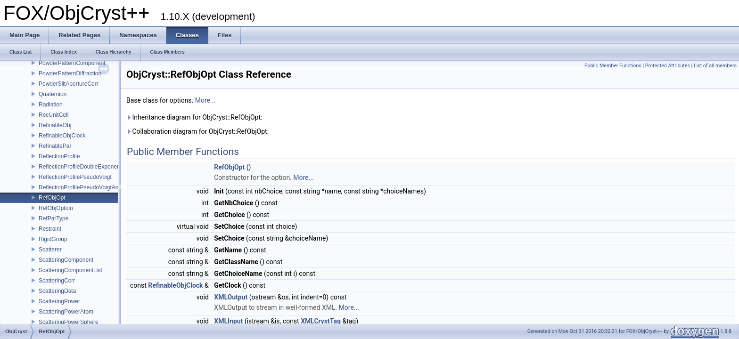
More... (205, 100)
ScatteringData (57, 291)
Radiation (51, 104)
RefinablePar (55, 146)
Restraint (50, 229)
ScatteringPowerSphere (69, 322)
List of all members (715, 66)
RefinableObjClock (62, 135)
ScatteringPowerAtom (66, 311)
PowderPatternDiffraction (70, 73)
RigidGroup (53, 239)
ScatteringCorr (57, 280)
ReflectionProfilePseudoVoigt (75, 177)
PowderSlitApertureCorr (69, 84)
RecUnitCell (53, 115)
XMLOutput (230, 297)
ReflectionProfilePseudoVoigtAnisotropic (89, 187)
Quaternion (52, 94)
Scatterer (50, 249)
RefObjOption (56, 208)
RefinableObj (55, 125)
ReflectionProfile (59, 156)
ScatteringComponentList (70, 270)
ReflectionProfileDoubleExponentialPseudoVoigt (99, 166)
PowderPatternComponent (72, 63)
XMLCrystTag (321, 321)
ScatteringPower (59, 301)
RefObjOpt (52, 197)
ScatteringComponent (66, 260)
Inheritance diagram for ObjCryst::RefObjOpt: (194, 117)
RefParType (53, 218)
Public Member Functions (612, 66)
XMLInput (228, 321)
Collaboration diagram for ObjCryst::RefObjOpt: (197, 131)
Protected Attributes (667, 66)
